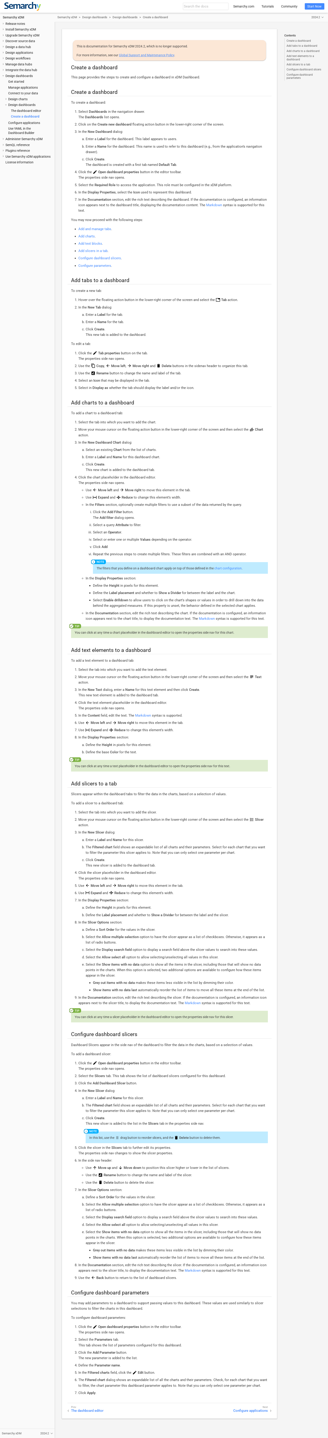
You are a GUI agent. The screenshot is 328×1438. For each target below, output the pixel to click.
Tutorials (267, 6)
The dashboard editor (26, 111)
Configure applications (24, 123)
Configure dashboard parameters (300, 76)
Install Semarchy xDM (20, 29)
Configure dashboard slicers (304, 69)
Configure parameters (94, 266)
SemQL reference (17, 145)
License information (19, 162)
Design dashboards (19, 76)
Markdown (214, 205)
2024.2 (315, 17)
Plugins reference (17, 150)
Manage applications (23, 87)
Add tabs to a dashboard (302, 45)
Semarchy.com (243, 6)
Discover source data (20, 41)
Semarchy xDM (13, 17)
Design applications (19, 52)
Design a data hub (18, 47)
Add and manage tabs (94, 229)
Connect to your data (23, 93)
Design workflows (18, 58)
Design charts (18, 99)
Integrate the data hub (21, 70)
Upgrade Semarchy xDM (22, 35)
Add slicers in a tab (93, 251)
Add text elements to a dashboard (300, 57)
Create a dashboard (25, 116)
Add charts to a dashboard (303, 51)
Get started (16, 81)
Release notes (15, 24)
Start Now (314, 6)
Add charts (86, 236)
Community (289, 6)
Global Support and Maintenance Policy (146, 55)
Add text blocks (90, 244)
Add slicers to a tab (298, 64)
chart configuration (228, 568)
